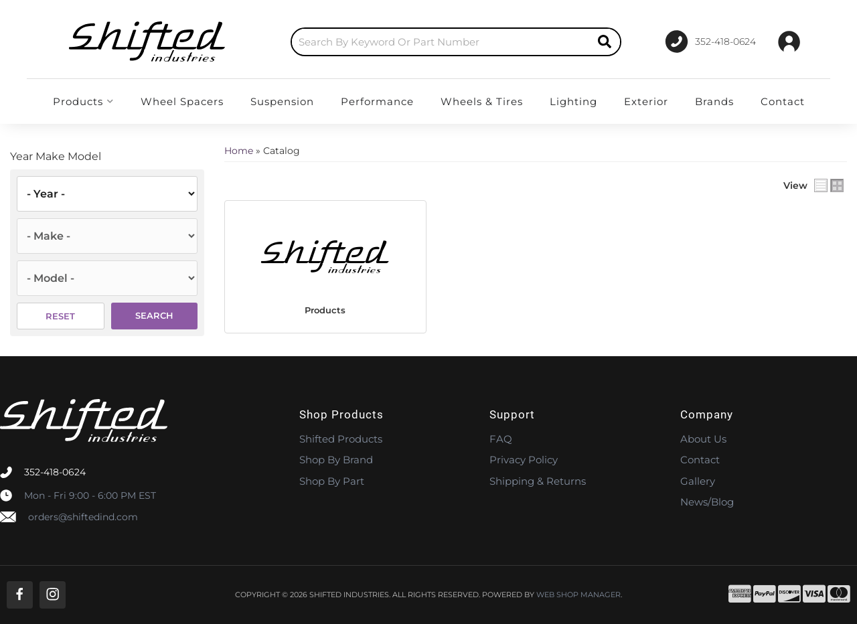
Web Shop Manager (578, 595)
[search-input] (440, 42)
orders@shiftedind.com (83, 517)
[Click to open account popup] (789, 41)
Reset (60, 316)
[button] (456, 41)
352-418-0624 (55, 472)
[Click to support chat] (710, 41)
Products (325, 310)
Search (154, 315)
